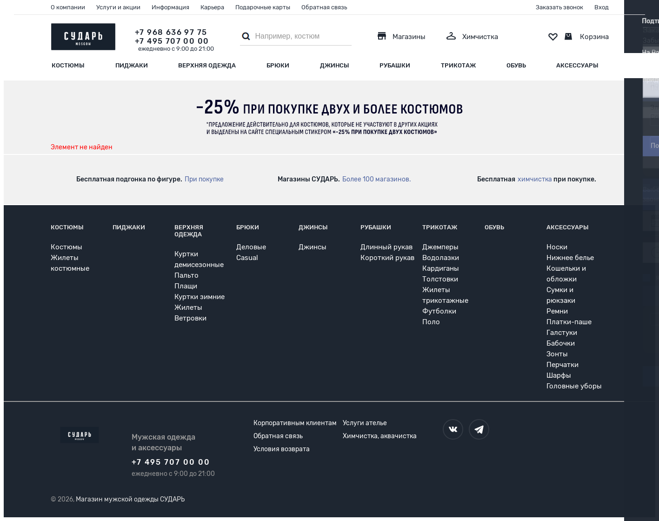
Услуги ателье (365, 423)
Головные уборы (574, 386)
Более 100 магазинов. (376, 179)
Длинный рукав (386, 247)
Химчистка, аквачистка (380, 436)
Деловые (251, 247)
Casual (247, 258)
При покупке (204, 179)
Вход (601, 7)
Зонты (557, 354)
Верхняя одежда (207, 65)
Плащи (185, 286)
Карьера (212, 7)
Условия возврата (281, 449)
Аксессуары (577, 65)
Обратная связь (324, 7)
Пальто (186, 275)
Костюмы (68, 65)
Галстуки (561, 332)
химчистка (535, 179)
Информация (170, 7)
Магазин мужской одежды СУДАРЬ (130, 499)
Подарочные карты (262, 7)
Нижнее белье (570, 258)
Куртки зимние (199, 297)
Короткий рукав (387, 258)
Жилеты (188, 307)
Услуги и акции (118, 7)
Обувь (516, 65)
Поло (431, 322)
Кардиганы (440, 268)
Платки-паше (569, 322)
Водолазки (440, 258)
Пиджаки (131, 65)
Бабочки (560, 343)
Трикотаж (458, 65)
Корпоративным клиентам (295, 423)
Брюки (277, 65)
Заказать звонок (559, 7)
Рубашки (394, 65)
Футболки (439, 311)
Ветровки (190, 318)
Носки (556, 247)
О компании (68, 7)
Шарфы (558, 375)
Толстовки (440, 279)
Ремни (557, 311)
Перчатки (562, 365)
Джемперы (440, 247)
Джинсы (334, 65)
